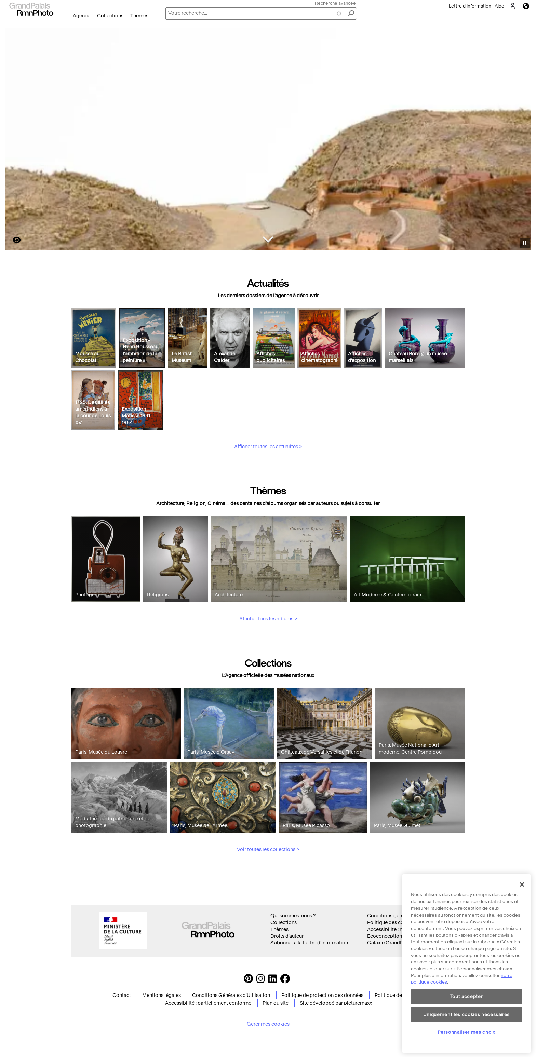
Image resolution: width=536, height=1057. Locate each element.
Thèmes (139, 15)
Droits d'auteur (287, 936)
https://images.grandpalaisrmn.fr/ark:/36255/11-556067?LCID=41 (12, 240)
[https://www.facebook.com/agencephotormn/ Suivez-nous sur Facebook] (285, 980)
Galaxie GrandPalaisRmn (395, 942)
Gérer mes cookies (268, 1024)
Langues (526, 6)
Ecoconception (384, 936)
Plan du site (276, 1003)
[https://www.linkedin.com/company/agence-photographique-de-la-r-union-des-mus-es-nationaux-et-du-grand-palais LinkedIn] (272, 980)
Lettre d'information (470, 6)
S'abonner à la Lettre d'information (309, 942)
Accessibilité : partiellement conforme (208, 1003)
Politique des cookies (391, 922)
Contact (121, 995)
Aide (499, 6)
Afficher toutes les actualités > (268, 478)
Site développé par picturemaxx (336, 1003)
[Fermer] (522, 911)
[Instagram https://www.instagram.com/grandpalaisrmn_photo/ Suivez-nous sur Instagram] (260, 980)
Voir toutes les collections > (268, 881)
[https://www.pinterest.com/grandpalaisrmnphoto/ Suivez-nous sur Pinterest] (248, 980)
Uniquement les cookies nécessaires (466, 1042)
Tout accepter (466, 1023)
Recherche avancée (335, 3)
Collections (110, 15)
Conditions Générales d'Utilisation (231, 995)
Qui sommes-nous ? (293, 915)
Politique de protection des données (322, 995)
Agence (81, 15)
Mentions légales (161, 995)
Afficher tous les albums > (268, 650)
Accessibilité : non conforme (399, 929)
